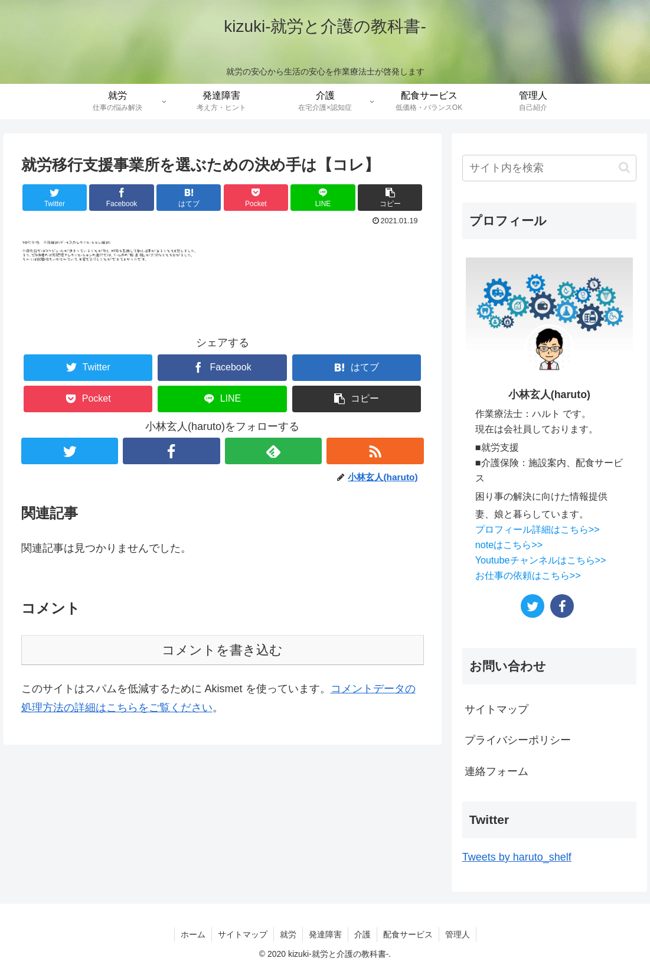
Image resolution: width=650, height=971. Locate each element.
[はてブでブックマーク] (188, 197)
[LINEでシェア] (322, 197)
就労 (288, 934)
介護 (362, 934)
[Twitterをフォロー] (70, 451)
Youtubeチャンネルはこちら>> (540, 560)
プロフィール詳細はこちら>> (537, 529)
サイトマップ (496, 709)
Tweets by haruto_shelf (516, 857)
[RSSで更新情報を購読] (375, 451)
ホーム (193, 934)
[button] (390, 197)
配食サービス (408, 934)
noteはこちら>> (509, 544)
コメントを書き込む (222, 650)
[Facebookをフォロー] (171, 451)
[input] (549, 168)
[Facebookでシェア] (121, 197)
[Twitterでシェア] (54, 197)
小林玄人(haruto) (549, 394)
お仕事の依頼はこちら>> (528, 575)
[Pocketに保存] (256, 197)
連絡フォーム (496, 771)
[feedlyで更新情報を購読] (273, 451)
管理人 (457, 934)
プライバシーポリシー (518, 740)
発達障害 (325, 934)
